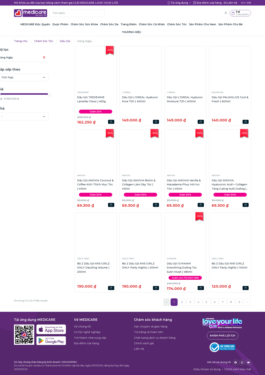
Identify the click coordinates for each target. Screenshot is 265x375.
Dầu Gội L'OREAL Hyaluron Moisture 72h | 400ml (185, 99)
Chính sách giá (144, 343)
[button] (240, 13)
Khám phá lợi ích (222, 335)
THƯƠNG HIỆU (131, 32)
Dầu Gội (65, 41)
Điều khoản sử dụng (207, 369)
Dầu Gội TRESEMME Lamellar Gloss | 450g (91, 99)
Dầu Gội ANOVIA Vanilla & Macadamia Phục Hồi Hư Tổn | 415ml (184, 184)
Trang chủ (20, 41)
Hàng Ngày (22, 57)
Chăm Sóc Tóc (43, 41)
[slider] (16, 93)
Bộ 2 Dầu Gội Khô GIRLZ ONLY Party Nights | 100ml (229, 265)
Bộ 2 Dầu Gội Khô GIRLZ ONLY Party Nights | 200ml (140, 265)
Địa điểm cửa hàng (86, 343)
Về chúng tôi (82, 326)
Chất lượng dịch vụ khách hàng (154, 337)
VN (249, 2)
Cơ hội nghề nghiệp (87, 332)
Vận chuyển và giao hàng (150, 326)
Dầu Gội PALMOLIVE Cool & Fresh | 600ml (230, 99)
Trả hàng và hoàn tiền (148, 332)
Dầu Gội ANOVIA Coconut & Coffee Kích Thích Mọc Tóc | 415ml (95, 184)
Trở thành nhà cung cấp (90, 337)
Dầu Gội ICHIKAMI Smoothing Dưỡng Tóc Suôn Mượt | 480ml (182, 267)
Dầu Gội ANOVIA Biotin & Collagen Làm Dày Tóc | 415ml (139, 184)
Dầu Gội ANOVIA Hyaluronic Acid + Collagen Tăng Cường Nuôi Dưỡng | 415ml (229, 185)
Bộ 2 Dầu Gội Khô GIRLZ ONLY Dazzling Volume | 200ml (93, 267)
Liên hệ (139, 348)
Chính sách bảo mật (237, 369)
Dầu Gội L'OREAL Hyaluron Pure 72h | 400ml (140, 99)
